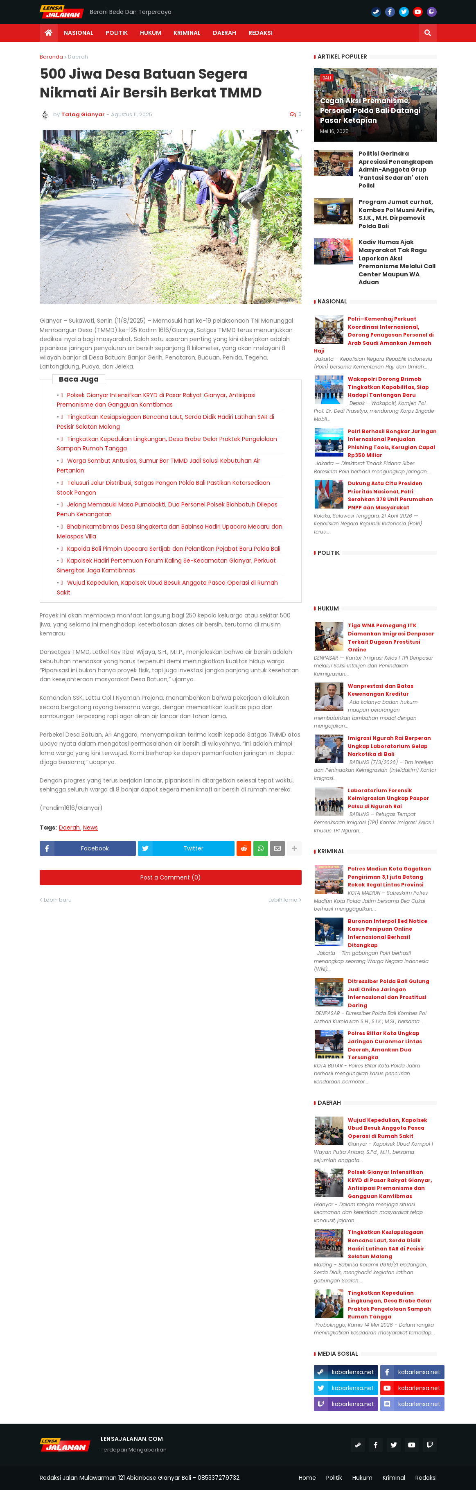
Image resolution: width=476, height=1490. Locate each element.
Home (307, 1478)
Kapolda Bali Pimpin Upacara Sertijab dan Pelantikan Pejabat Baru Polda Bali (173, 549)
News (90, 828)
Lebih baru (58, 899)
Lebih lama (283, 899)
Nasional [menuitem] (78, 33)
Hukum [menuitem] (150, 33)
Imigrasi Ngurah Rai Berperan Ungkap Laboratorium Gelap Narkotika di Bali (389, 746)
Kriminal (394, 1478)
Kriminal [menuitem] (187, 33)
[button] (428, 33)
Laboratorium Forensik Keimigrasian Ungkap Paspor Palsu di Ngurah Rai (388, 798)
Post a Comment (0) (170, 877)
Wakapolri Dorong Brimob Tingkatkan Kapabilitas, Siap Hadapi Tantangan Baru (388, 386)
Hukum (362, 1478)
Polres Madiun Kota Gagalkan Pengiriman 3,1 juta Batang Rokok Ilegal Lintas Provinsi (389, 876)
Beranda (51, 57)
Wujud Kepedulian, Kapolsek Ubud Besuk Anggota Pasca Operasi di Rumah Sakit (387, 1128)
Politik (334, 1478)
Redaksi (426, 1478)
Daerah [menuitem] (224, 33)
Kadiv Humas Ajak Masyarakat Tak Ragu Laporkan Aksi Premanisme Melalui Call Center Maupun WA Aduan (397, 262)
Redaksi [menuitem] (260, 33)
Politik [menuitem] (117, 33)
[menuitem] (49, 33)
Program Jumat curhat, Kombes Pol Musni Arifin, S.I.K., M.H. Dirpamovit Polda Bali (397, 214)
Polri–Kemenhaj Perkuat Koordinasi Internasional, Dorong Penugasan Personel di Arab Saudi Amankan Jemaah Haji (374, 334)
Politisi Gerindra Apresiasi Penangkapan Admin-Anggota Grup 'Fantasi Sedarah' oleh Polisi (396, 170)
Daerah (78, 57)
